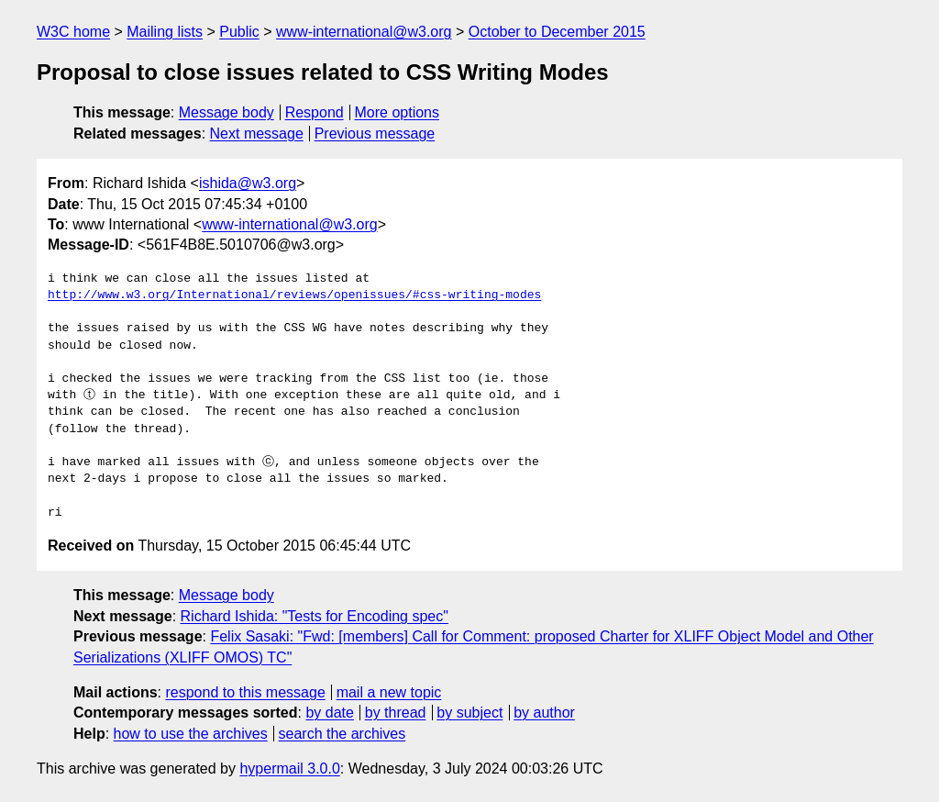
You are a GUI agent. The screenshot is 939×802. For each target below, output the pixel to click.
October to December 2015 (557, 31)
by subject (469, 712)
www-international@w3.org (363, 31)
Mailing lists (165, 31)
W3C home (73, 31)
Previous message (375, 133)
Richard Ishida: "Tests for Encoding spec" (314, 616)
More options (397, 112)
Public (239, 31)
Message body (226, 112)
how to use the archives (191, 733)
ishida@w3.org (247, 183)
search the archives (342, 733)
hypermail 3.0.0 (289, 768)
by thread (395, 712)
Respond (314, 112)
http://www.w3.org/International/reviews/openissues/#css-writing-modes (294, 295)
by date (329, 712)
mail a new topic (389, 692)
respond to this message (245, 692)
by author (544, 712)
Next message (257, 133)
